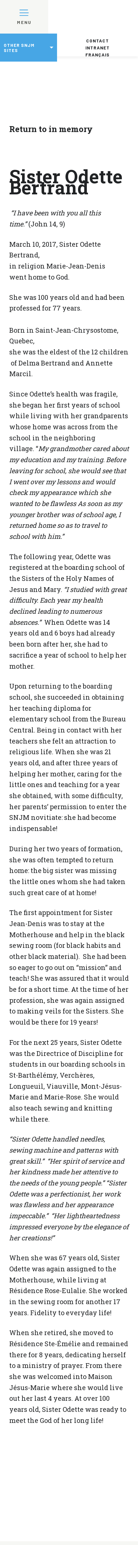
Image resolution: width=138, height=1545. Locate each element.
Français (97, 54)
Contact (97, 40)
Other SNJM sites (19, 47)
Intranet (97, 47)
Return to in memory (51, 129)
